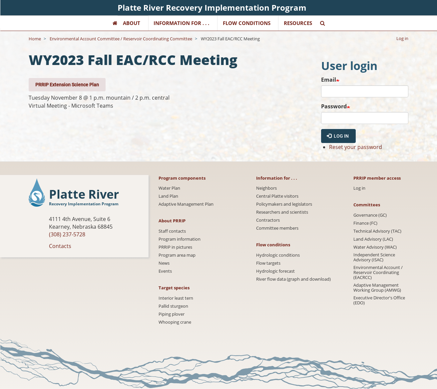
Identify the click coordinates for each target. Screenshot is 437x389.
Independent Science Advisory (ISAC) (374, 257)
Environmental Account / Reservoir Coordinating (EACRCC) (378, 272)
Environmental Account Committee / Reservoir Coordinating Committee (121, 39)
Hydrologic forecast (275, 271)
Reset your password (355, 147)
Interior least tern (176, 298)
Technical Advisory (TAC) (377, 231)
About (131, 23)
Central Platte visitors (277, 196)
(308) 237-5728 (67, 234)
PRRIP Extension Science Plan (67, 84)
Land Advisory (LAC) (373, 239)
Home (35, 39)
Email (328, 79)
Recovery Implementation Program (84, 204)
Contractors (268, 220)
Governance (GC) (370, 215)
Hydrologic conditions (278, 255)
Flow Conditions (246, 23)
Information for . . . (181, 23)
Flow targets (268, 263)
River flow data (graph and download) (293, 279)
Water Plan (169, 188)
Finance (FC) (365, 223)
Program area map (177, 255)
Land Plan (168, 196)
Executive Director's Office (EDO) (379, 300)
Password (334, 106)
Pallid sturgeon (173, 306)
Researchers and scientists (282, 212)
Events (165, 271)
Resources (298, 23)
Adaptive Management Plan (186, 204)
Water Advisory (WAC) (375, 247)
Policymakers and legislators (284, 204)
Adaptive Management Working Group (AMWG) (377, 288)
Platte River (84, 194)
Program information (180, 239)
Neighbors (266, 188)
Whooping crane (175, 322)
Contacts (60, 246)
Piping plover (172, 314)
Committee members (277, 228)
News (164, 263)
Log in (402, 38)
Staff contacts (172, 231)
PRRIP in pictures (175, 247)
